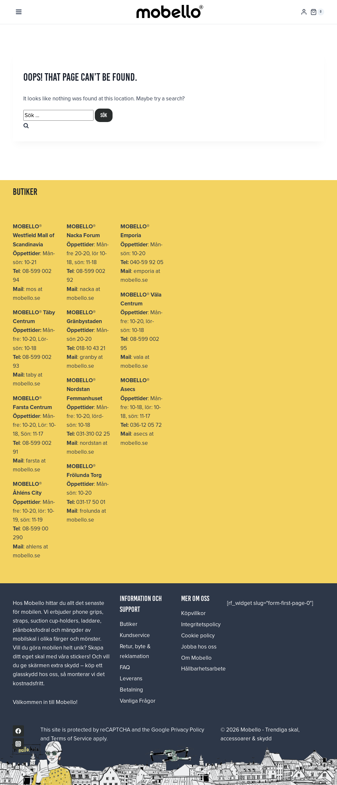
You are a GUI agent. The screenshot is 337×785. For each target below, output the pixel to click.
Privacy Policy (187, 729)
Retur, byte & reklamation (135, 651)
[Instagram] (18, 743)
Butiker (128, 624)
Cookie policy (198, 635)
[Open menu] (19, 12)
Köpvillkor (193, 613)
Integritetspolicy (199, 624)
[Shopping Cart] (317, 12)
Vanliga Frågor (138, 701)
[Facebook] (18, 730)
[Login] (304, 12)
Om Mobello (196, 658)
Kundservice (135, 635)
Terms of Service (71, 738)
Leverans (131, 678)
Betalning (131, 689)
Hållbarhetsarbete (199, 668)
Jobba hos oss (199, 647)
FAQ (125, 667)
